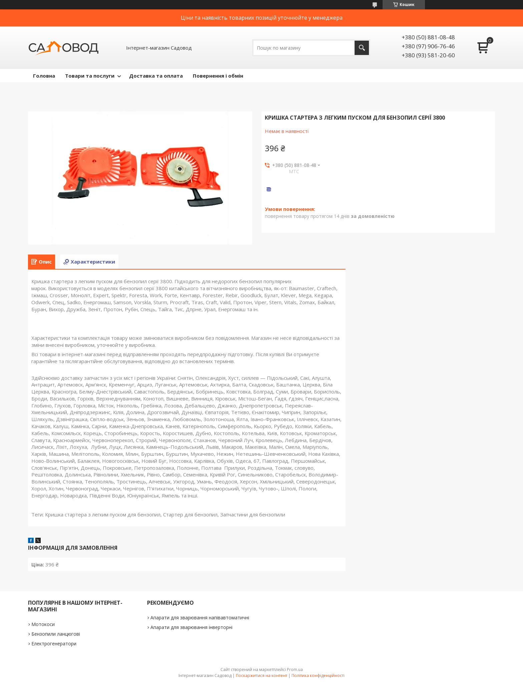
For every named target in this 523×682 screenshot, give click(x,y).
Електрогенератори (53, 643)
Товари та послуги (89, 75)
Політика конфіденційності (318, 675)
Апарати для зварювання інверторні (191, 627)
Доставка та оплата (156, 75)
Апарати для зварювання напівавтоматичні (199, 617)
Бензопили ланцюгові (55, 634)
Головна (44, 75)
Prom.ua (295, 669)
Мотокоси (43, 624)
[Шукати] (362, 48)
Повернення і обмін (218, 75)
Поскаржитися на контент (261, 675)
